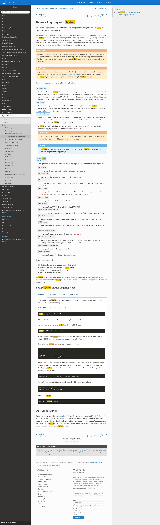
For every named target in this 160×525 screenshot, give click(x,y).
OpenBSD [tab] (74, 294)
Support (99, 2)
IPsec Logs (8, 168)
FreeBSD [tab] (41, 294)
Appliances (81, 2)
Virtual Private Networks (10, 76)
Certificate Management (10, 55)
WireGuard (5, 88)
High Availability (7, 113)
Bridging (4, 67)
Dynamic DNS (6, 100)
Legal (100, 462)
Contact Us (42, 506)
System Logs (9, 128)
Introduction (6, 19)
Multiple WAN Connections (11, 73)
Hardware (5, 34)
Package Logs (9, 157)
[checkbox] (89, 514)
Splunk (63, 416)
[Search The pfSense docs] (15, 12)
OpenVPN (5, 85)
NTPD (4, 103)
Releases (5, 22)
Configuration (6, 40)
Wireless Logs (9, 177)
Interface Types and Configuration (13, 49)
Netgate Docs (9, 2)
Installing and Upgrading (9, 37)
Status (6, 119)
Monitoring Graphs (8, 186)
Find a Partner (43, 484)
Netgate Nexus (7, 43)
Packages (5, 195)
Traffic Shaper (6, 107)
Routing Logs (9, 165)
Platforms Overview (45, 474)
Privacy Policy (94, 462)
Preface (4, 16)
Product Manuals (7, 25)
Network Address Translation (11, 61)
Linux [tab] (64, 294)
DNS (3, 97)
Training (108, 2)
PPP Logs (8, 160)
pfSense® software (49, 9)
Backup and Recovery (9, 46)
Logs (4, 125)
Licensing (5, 232)
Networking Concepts (9, 28)
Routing (4, 64)
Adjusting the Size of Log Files (14, 139)
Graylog (101, 416)
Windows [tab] (53, 294)
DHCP (4, 94)
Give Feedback (101, 9)
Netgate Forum (86, 450)
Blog (39, 494)
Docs (38, 9)
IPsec (4, 79)
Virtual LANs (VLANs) (9, 70)
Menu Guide (6, 220)
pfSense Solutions (44, 479)
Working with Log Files (11, 142)
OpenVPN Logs (9, 171)
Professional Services (45, 491)
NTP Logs (8, 154)
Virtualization (6, 198)
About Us (41, 501)
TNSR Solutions (43, 477)
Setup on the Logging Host (16, 136)
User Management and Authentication (14, 52)
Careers (40, 504)
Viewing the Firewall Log (12, 145)
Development (6, 226)
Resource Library (44, 496)
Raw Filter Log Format (11, 148)
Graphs (6, 122)
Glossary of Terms (7, 223)
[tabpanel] (71, 353)
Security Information (45, 499)
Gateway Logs (9, 151)
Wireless (5, 201)
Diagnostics (6, 192)
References (5, 229)
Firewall (4, 58)
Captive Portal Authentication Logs (15, 174)
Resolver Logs (9, 163)
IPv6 (3, 31)
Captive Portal (6, 109)
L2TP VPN (5, 82)
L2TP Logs (8, 180)
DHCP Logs (8, 183)
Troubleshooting (7, 207)
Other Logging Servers (126, 15)
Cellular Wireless (7, 204)
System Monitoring (7, 116)
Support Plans (43, 486)
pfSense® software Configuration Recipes (13, 211)
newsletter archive (91, 495)
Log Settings (8, 131)
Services (4, 91)
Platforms (91, 2)
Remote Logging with (13, 134)
